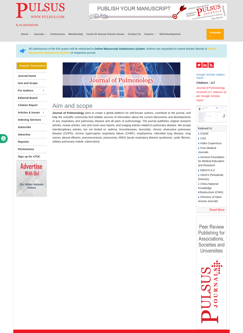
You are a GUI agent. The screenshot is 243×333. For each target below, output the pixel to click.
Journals (39, 34)
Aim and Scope (28, 83)
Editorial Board (27, 97)
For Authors (31, 91)
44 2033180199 (27, 25)
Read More (217, 209)
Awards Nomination (32, 65)
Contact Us (134, 34)
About (25, 34)
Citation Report (28, 105)
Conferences (57, 34)
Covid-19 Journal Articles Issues (105, 34)
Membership (75, 34)
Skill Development (170, 34)
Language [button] (215, 32)
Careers (149, 34)
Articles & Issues (31, 113)
